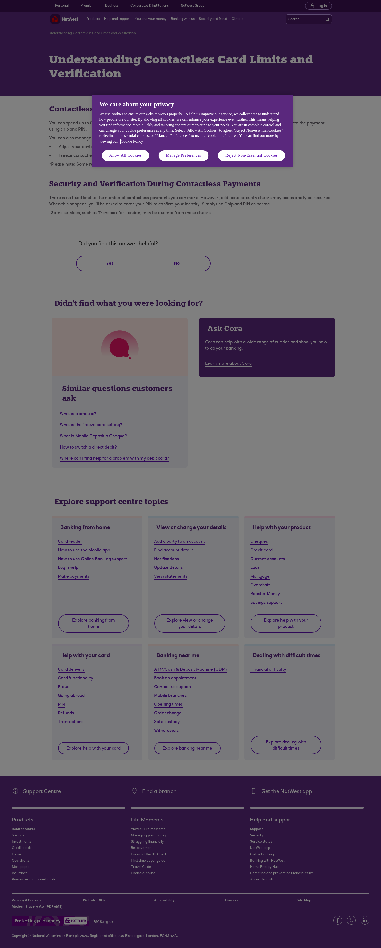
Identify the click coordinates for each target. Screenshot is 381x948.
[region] (192, 131)
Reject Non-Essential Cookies (251, 155)
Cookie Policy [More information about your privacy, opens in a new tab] (132, 141)
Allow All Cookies (125, 155)
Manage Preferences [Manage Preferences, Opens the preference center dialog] (183, 155)
